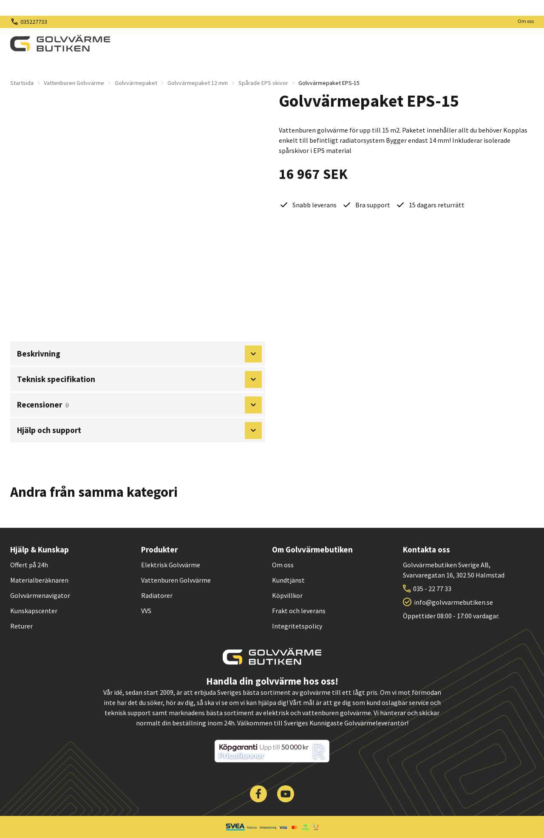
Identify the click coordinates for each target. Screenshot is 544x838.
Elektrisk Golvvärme (170, 565)
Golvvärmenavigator (40, 595)
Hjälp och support (139, 430)
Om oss (526, 21)
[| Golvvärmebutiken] (60, 43)
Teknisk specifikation (139, 379)
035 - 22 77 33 (432, 588)
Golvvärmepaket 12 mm (197, 83)
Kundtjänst (288, 580)
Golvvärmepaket (136, 83)
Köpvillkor (287, 595)
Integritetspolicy (297, 626)
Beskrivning (139, 353)
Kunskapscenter (33, 610)
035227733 (33, 21)
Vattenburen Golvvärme (74, 83)
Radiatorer (157, 595)
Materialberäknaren (39, 580)
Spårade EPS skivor (263, 83)
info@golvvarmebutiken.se (453, 602)
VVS (146, 610)
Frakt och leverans (299, 610)
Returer (21, 626)
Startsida (22, 83)
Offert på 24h (29, 565)
